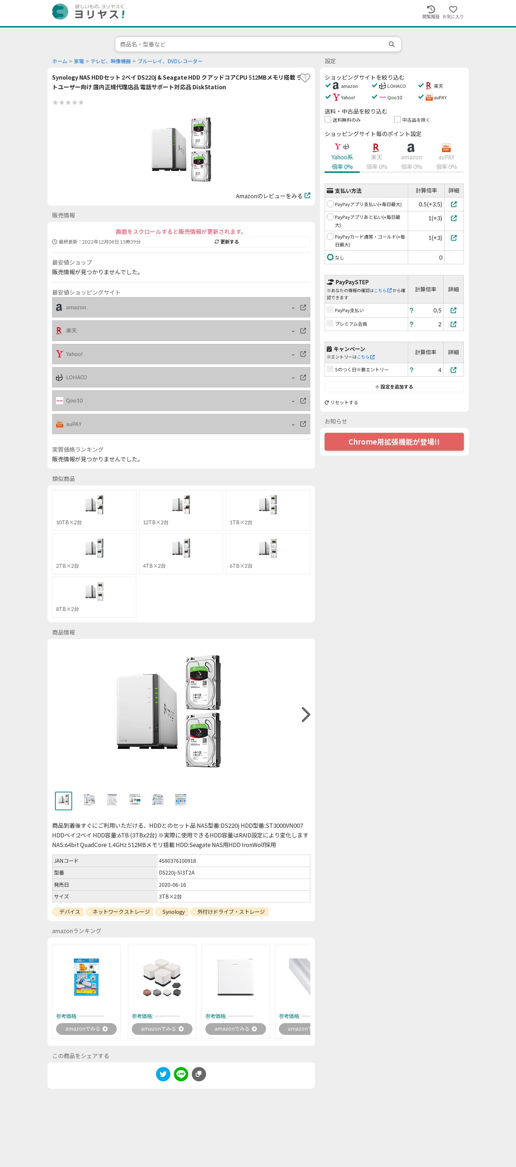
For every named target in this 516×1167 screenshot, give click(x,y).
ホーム (59, 61)
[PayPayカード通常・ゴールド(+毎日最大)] (454, 237)
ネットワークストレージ (121, 911)
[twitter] (163, 1076)
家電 (79, 61)
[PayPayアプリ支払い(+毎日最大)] (454, 204)
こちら (383, 290)
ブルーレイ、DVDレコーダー (169, 61)
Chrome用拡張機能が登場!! (394, 441)
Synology (173, 911)
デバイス (69, 911)
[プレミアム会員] (453, 324)
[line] (181, 1076)
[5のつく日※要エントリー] (453, 370)
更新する (227, 242)
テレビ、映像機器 (111, 61)
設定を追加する (394, 387)
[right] (305, 714)
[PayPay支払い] (453, 310)
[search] (392, 44)
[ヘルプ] (412, 310)
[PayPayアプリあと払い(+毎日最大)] (454, 218)
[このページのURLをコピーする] (199, 1075)
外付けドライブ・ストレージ (231, 911)
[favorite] (305, 77)
